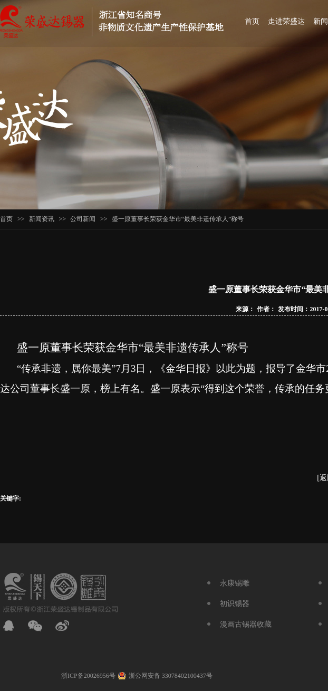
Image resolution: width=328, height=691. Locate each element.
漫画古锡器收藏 (246, 624)
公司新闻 (82, 219)
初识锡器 (234, 604)
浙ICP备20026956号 (88, 675)
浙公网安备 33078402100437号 (171, 675)
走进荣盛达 (286, 21)
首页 (252, 21)
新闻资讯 (41, 219)
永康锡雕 (234, 583)
